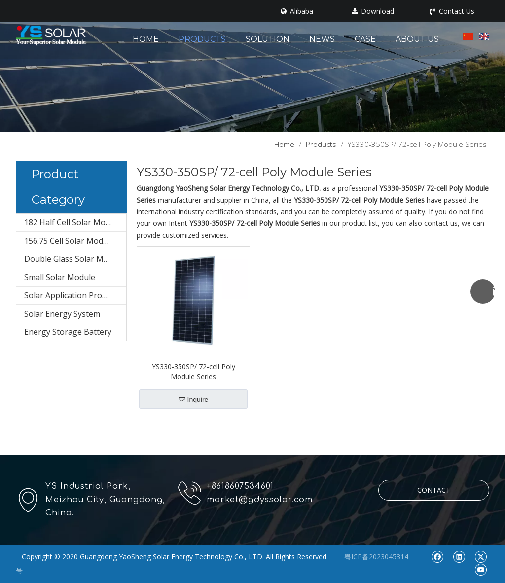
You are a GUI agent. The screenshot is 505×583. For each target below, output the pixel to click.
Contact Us (452, 11)
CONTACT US (433, 493)
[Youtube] (480, 569)
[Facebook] (437, 556)
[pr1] (252, 66)
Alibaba (297, 11)
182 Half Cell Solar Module (72, 222)
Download (373, 11)
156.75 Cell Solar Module (69, 240)
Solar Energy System (62, 313)
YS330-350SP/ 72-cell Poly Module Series (193, 371)
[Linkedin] (459, 556)
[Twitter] (480, 556)
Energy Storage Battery (67, 332)
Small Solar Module (59, 277)
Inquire (194, 399)
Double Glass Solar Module (74, 259)
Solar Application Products (73, 295)
